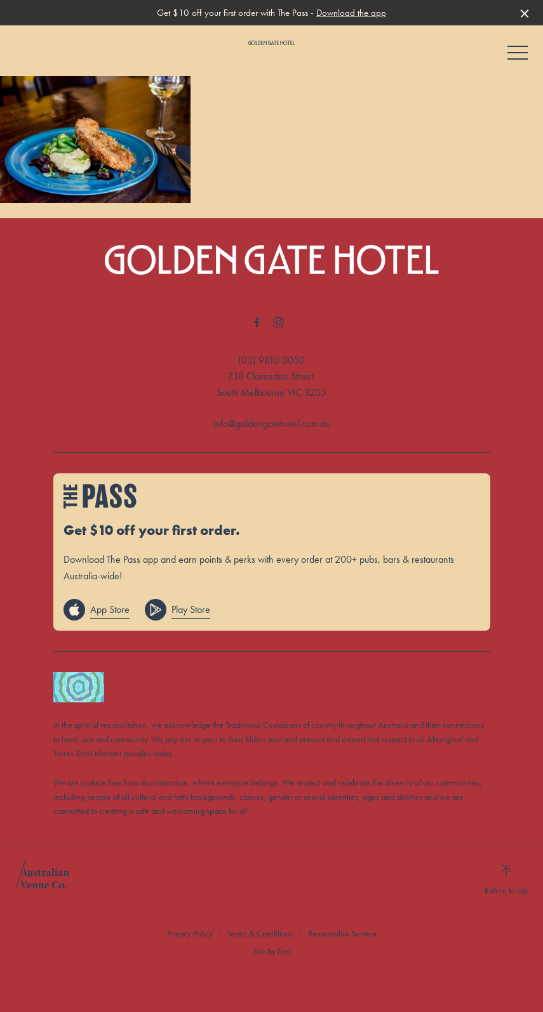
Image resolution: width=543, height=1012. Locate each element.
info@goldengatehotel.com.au (271, 423)
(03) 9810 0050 (271, 360)
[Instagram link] (278, 322)
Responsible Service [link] (342, 933)
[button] (517, 56)
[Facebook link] (257, 322)
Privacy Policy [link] (190, 933)
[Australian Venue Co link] (42, 878)
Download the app (351, 12)
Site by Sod (272, 951)
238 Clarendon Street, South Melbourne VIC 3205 (271, 384)
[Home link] (271, 43)
